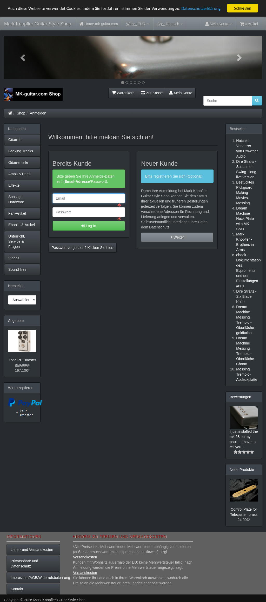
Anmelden (38, 113)
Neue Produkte (242, 470)
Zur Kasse (152, 93)
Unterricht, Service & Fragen (16, 241)
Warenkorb (123, 93)
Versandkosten (85, 557)
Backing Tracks (20, 151)
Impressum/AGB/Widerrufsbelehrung (35, 578)
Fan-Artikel (17, 213)
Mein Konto (180, 93)
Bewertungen (240, 397)
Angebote (16, 321)
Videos (13, 258)
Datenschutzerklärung (201, 8)
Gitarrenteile (18, 162)
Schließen (242, 8)
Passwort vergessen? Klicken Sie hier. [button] (82, 248)
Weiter (177, 237)
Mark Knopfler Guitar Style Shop (37, 23)
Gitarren (15, 140)
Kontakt (17, 589)
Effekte (13, 185)
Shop (21, 113)
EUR (137, 24)
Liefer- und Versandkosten (32, 549)
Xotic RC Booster (22, 360)
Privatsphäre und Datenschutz (24, 563)
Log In (88, 226)
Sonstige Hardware (16, 199)
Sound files (17, 269)
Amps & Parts (19, 174)
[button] (23, 57)
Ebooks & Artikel (21, 225)
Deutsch (170, 24)
